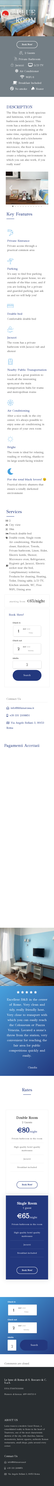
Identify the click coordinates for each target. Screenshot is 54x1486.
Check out (17, 641)
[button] (10, 188)
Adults (16, 658)
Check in (17, 623)
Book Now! (27, 44)
